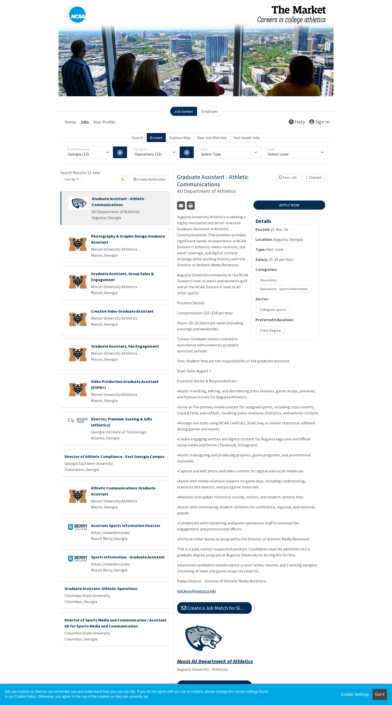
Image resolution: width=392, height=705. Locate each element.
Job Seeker (183, 111)
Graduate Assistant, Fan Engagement (125, 346)
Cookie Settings (355, 694)
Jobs (84, 122)
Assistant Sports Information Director (125, 525)
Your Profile (104, 122)
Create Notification (150, 179)
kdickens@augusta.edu (196, 590)
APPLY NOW (289, 205)
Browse (156, 137)
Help (297, 122)
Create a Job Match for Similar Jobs (216, 608)
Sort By (70, 179)
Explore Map (179, 137)
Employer (209, 111)
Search (137, 137)
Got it (379, 694)
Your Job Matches (212, 137)
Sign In (319, 122)
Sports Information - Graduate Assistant (128, 556)
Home (70, 122)
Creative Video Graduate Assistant (122, 311)
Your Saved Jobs (247, 137)
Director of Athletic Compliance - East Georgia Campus (114, 456)
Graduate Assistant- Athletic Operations (101, 588)
